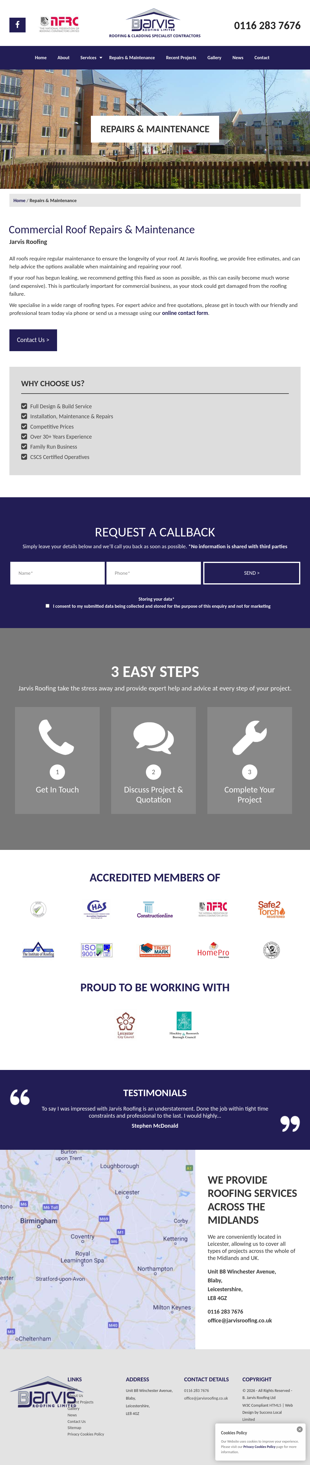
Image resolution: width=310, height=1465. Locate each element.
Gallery (214, 57)
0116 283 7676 (267, 25)
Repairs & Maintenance (132, 57)
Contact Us (77, 1421)
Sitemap (74, 1428)
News (238, 57)
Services (88, 57)
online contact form (185, 313)
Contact (261, 57)
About (63, 57)
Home (41, 57)
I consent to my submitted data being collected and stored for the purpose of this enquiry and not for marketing (162, 606)
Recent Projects (181, 57)
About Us (75, 1395)
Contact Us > (33, 340)
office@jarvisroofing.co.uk (240, 1320)
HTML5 (275, 1405)
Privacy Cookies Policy (86, 1434)
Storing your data (156, 599)
